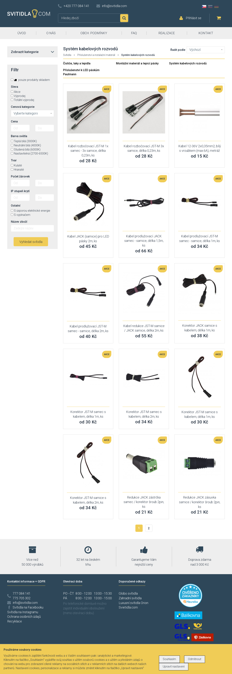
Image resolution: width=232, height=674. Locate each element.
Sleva (14, 86)
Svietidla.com (128, 607)
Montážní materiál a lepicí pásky (137, 63)
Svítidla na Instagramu (22, 612)
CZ (204, 6)
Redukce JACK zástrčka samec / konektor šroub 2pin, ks (144, 501)
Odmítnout (194, 659)
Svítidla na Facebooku (28, 607)
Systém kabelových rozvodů (188, 63)
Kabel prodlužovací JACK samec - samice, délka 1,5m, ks (143, 240)
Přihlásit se (193, 18)
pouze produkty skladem (30, 80)
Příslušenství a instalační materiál (96, 55)
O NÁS (51, 33)
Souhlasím (169, 659)
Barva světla (19, 136)
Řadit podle (177, 50)
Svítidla (67, 55)
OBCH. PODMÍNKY (93, 33)
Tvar (14, 160)
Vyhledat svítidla (30, 242)
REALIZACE (166, 33)
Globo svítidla (128, 593)
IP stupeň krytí (20, 191)
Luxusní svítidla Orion (133, 603)
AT (222, 6)
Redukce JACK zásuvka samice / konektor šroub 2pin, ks (199, 501)
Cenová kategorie (22, 107)
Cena (14, 121)
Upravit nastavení (174, 666)
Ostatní (15, 205)
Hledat (124, 18)
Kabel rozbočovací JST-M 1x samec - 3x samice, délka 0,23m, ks (88, 150)
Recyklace (14, 621)
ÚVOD (21, 33)
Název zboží (19, 221)
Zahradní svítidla (130, 598)
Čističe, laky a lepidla (76, 63)
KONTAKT (205, 33)
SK (210, 6)
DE (216, 6)
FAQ (134, 33)
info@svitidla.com (114, 6)
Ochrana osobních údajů (24, 616)
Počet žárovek (20, 176)
